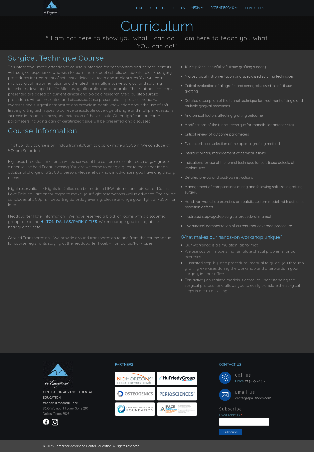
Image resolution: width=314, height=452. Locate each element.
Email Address (230, 415)
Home (139, 8)
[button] (178, 8)
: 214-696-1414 (250, 381)
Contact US (254, 8)
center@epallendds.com (253, 398)
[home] (51, 8)
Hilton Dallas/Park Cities (68, 221)
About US (157, 8)
